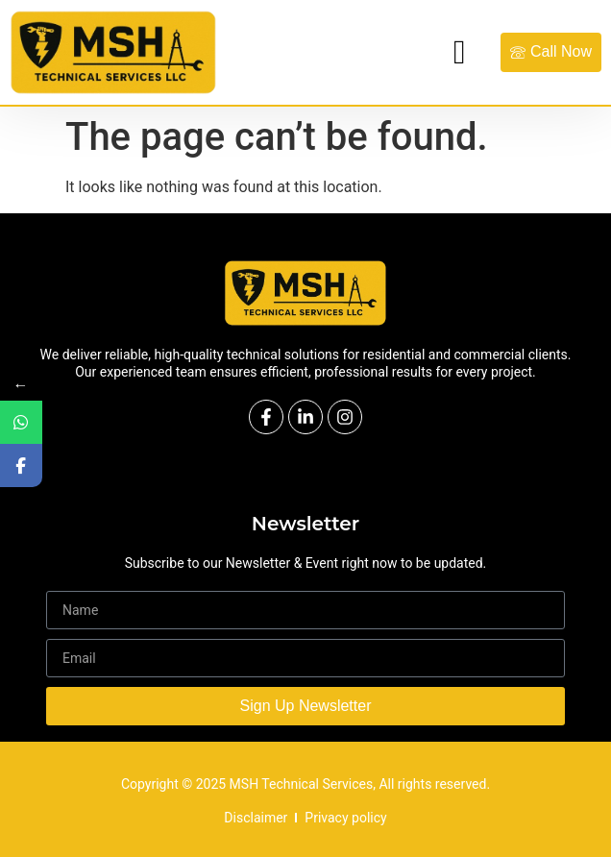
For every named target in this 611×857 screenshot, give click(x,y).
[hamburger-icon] (459, 52)
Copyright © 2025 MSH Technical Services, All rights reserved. (305, 784)
